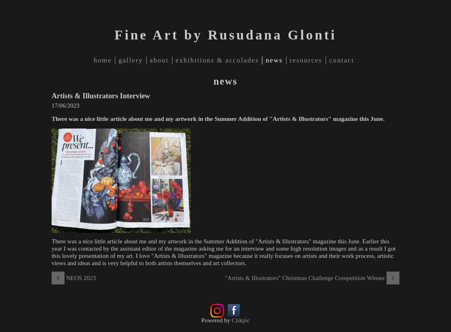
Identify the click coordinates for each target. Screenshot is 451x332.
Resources (306, 60)
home (103, 60)
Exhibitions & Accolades (217, 60)
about (159, 60)
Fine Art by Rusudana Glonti (225, 34)
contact (341, 60)
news (274, 60)
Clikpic (241, 320)
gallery (130, 60)
